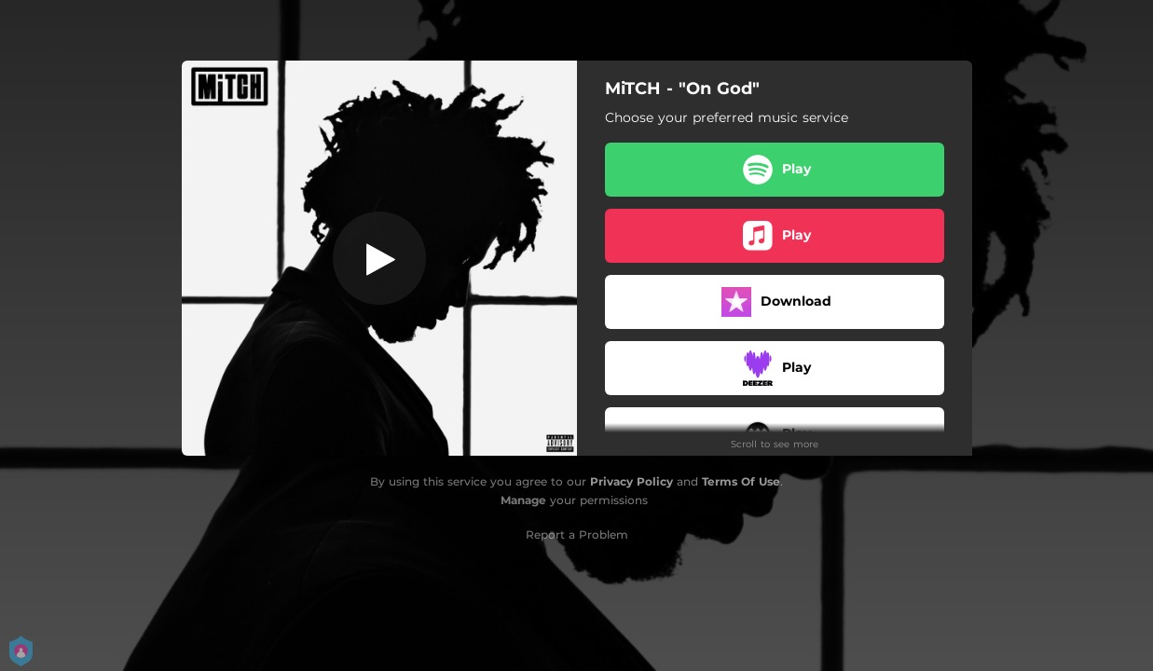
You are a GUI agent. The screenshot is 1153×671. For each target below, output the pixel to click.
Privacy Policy (631, 481)
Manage (523, 500)
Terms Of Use (741, 481)
